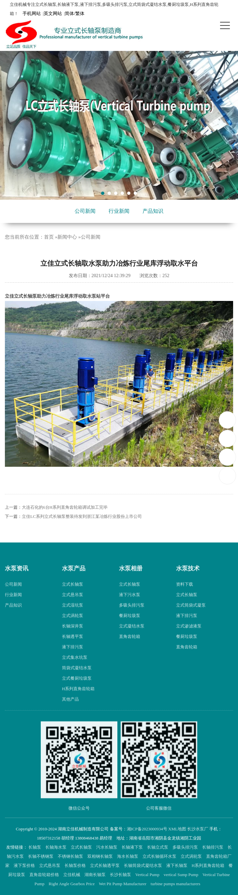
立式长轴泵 (72, 593)
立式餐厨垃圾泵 (77, 687)
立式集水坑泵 (74, 666)
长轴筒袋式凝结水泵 (143, 865)
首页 (49, 237)
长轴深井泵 (72, 635)
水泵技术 (188, 577)
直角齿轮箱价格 (44, 874)
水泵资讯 (16, 577)
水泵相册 (130, 577)
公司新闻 (85, 211)
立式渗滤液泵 (188, 635)
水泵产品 (73, 577)
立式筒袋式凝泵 (191, 614)
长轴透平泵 (72, 645)
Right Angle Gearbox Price (72, 883)
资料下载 (184, 593)
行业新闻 (119, 211)
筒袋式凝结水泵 (77, 677)
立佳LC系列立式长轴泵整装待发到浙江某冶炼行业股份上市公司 (82, 525)
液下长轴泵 (177, 865)
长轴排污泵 (213, 847)
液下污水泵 (129, 604)
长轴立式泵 (158, 847)
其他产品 (70, 708)
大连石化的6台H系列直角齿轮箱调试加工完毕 (65, 516)
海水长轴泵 (128, 856)
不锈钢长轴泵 (71, 856)
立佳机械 (72, 874)
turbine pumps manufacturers (176, 883)
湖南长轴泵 (95, 874)
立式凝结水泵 (131, 635)
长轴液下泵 (133, 847)
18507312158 (227, 419)
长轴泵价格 (76, 865)
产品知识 (152, 211)
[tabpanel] (119, 125)
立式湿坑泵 (72, 614)
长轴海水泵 (56, 847)
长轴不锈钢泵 (41, 856)
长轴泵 (35, 847)
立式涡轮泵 (72, 624)
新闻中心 (67, 237)
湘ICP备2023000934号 (147, 828)
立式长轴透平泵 (105, 865)
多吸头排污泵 (131, 614)
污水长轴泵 (107, 847)
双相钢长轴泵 (100, 856)
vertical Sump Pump (181, 874)
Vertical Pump (147, 874)
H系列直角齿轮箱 (78, 698)
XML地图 (177, 828)
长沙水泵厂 (197, 828)
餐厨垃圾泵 (129, 624)
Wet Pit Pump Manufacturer (123, 883)
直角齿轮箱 (129, 645)
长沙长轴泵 (121, 874)
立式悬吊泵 (72, 604)
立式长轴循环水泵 (159, 856)
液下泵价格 (25, 865)
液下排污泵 (72, 656)
